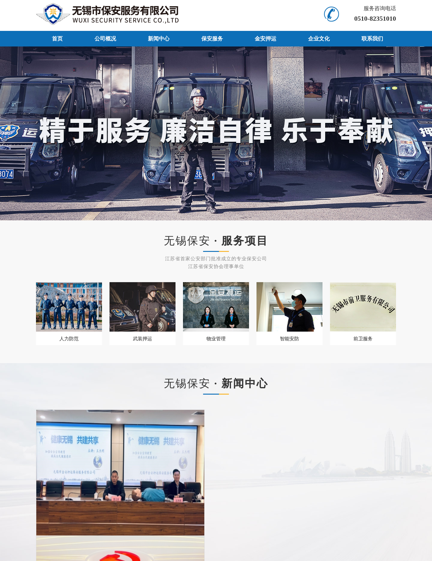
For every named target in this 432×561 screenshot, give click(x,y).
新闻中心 (159, 39)
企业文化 (319, 39)
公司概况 (105, 39)
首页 (57, 39)
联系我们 (372, 39)
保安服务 (212, 39)
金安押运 (265, 39)
